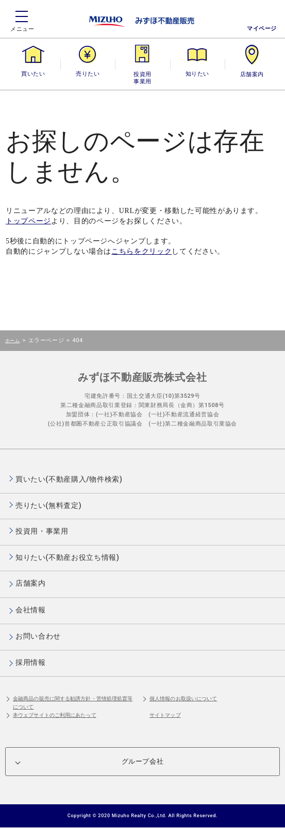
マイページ (262, 28)
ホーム (12, 340)
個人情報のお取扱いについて (183, 698)
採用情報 (30, 662)
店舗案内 (252, 73)
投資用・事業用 (142, 73)
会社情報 (30, 610)
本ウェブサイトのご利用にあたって (54, 715)
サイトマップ (165, 715)
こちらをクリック (141, 251)
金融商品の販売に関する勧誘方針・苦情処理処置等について (72, 703)
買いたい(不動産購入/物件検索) (69, 479)
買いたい (33, 73)
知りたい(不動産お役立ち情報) (67, 557)
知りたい (197, 73)
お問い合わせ (38, 636)
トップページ (28, 221)
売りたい (87, 73)
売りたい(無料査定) (48, 505)
